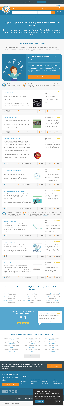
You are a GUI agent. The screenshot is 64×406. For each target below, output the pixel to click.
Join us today (54, 366)
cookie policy (45, 398)
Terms (32, 383)
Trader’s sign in (58, 5)
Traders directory (35, 381)
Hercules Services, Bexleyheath (46, 313)
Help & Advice (24, 381)
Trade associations (35, 379)
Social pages (45, 383)
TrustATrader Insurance (30, 398)
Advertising (44, 379)
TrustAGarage (18, 398)
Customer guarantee (57, 383)
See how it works (10, 384)
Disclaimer (54, 381)
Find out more (45, 86)
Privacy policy (55, 379)
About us (23, 379)
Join (41, 1)
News (22, 383)
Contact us (44, 381)
